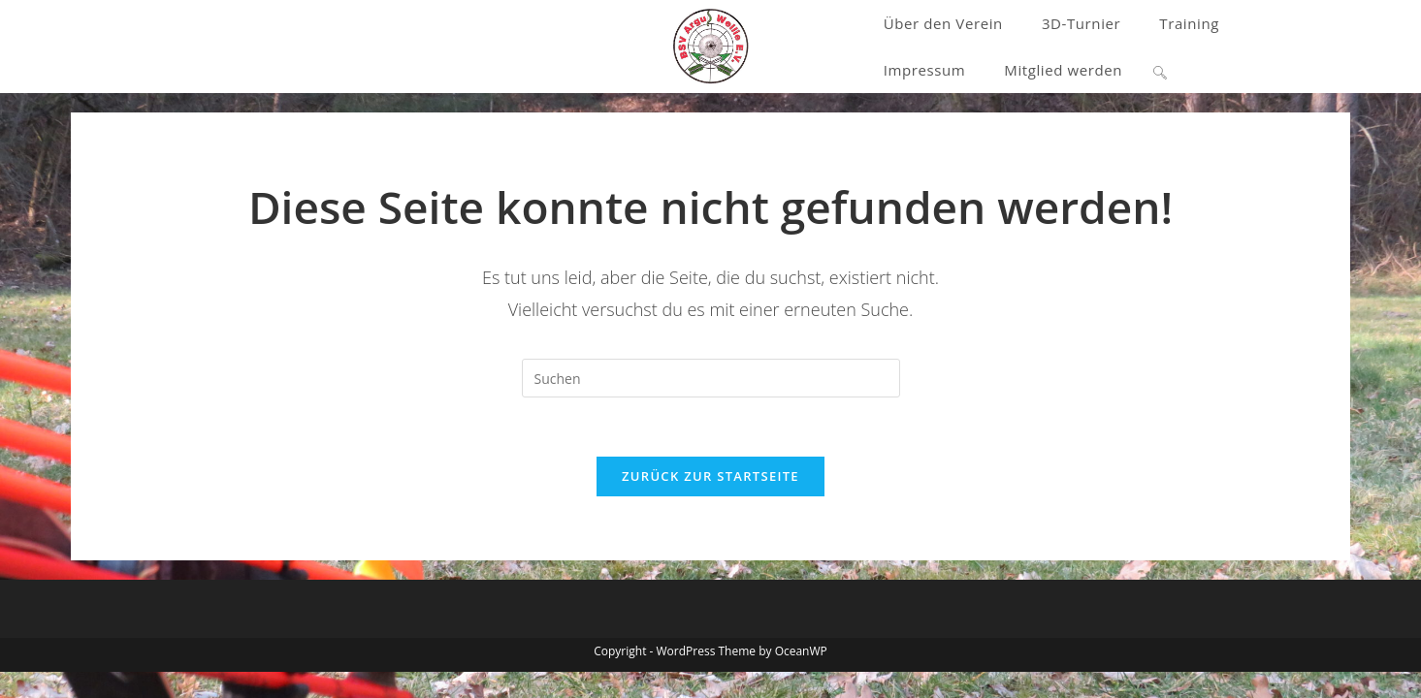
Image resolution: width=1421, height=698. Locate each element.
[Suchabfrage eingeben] (711, 378)
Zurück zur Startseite (710, 476)
